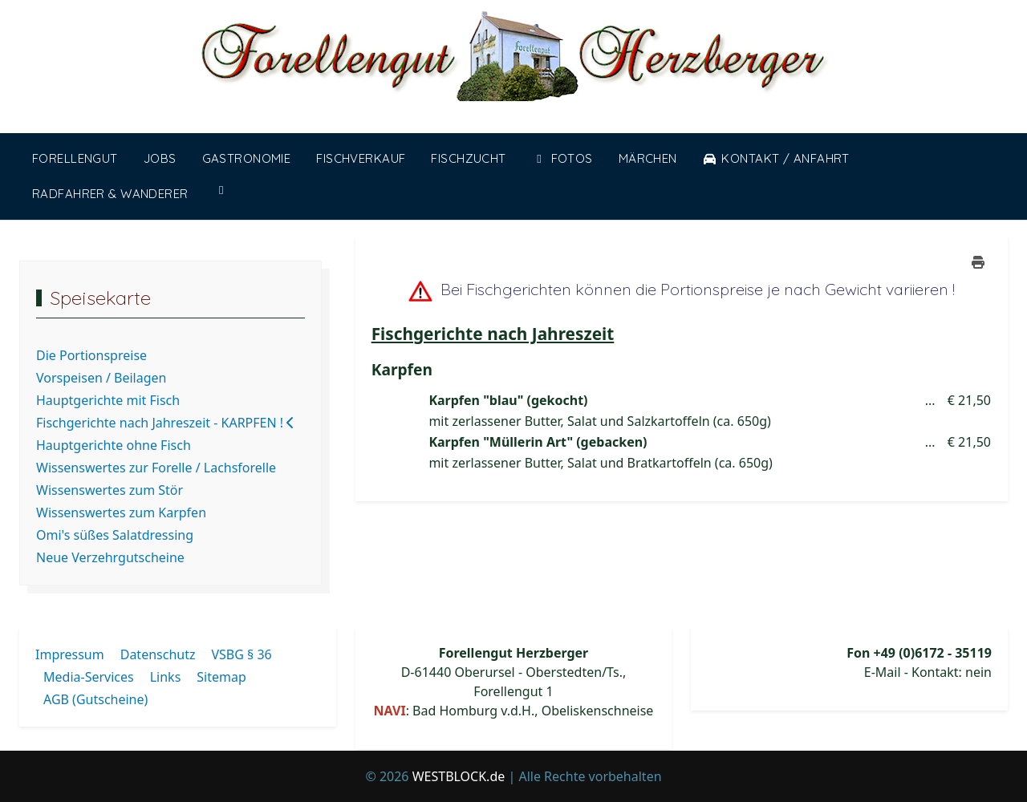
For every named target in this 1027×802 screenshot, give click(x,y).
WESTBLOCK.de (458, 776)
